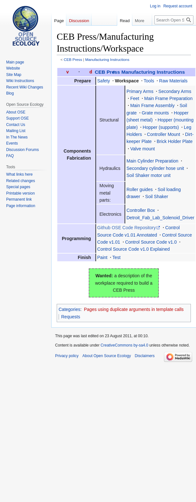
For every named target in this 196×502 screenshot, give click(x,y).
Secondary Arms (175, 91)
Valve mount (142, 148)
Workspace (127, 80)
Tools (149, 80)
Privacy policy (66, 356)
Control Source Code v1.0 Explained (133, 249)
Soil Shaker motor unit (149, 175)
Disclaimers (145, 356)
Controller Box (141, 210)
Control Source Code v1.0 (151, 242)
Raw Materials (173, 80)
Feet (134, 98)
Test (116, 257)
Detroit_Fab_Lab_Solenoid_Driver (160, 217)
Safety (103, 80)
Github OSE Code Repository (126, 227)
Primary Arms (140, 91)
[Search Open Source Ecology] (173, 19)
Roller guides (140, 189)
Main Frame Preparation (168, 98)
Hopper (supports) (161, 127)
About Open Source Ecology (106, 356)
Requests (70, 316)
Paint (102, 257)
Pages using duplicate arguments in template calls (134, 309)
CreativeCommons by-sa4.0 (124, 345)
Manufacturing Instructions (107, 59)
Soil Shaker (156, 196)
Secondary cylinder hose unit (155, 168)
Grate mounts (155, 112)
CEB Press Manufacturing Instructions (140, 72)
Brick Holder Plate (174, 141)
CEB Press (73, 59)
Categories (69, 309)
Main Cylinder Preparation (152, 160)
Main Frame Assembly (152, 105)
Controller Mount (163, 134)
